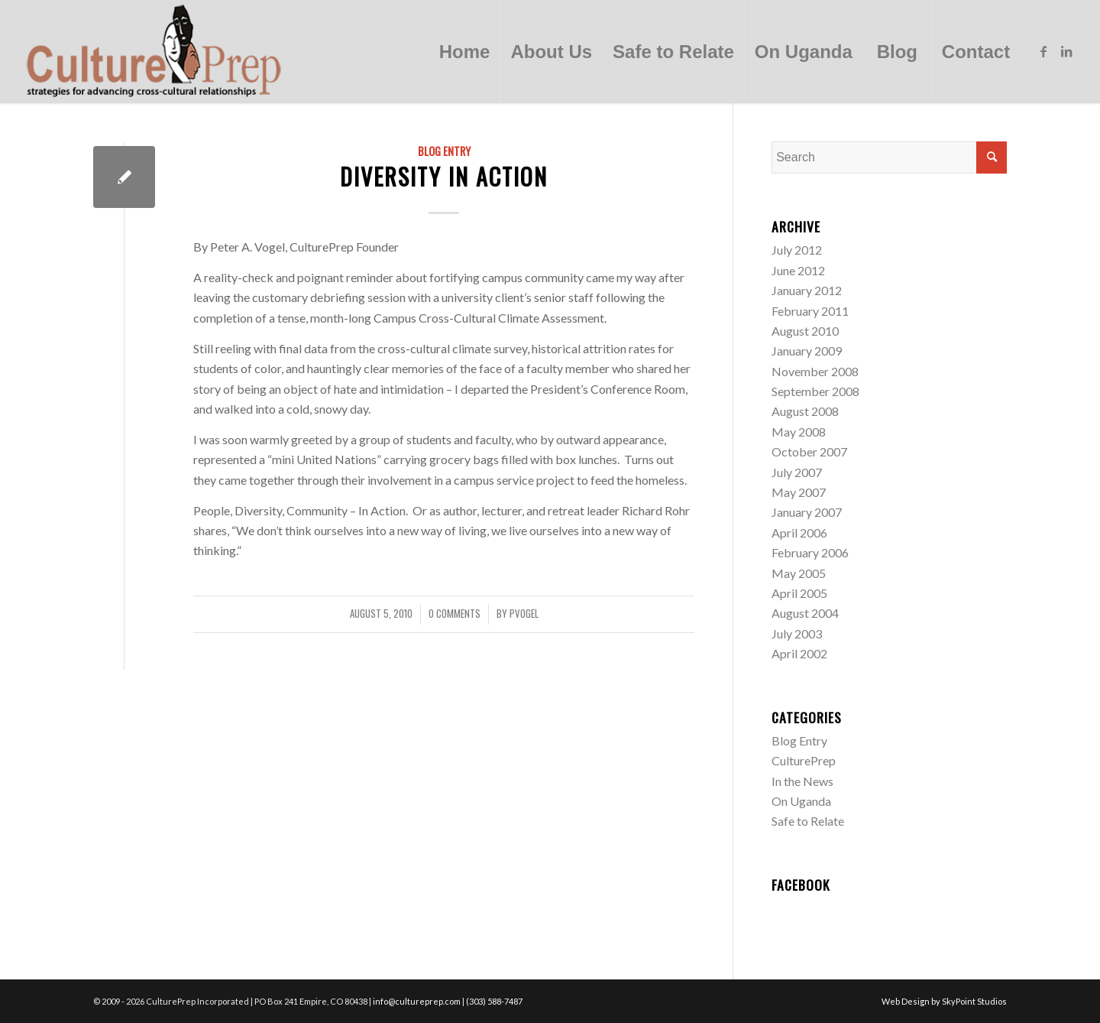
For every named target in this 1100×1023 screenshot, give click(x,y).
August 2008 (805, 411)
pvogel (524, 613)
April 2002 (799, 653)
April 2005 (799, 593)
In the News (802, 781)
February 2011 (810, 311)
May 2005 (799, 573)
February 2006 (810, 552)
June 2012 (798, 270)
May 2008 (799, 431)
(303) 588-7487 (494, 1001)
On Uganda (801, 801)
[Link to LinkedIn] (1066, 51)
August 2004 (805, 613)
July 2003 (797, 633)
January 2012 (807, 290)
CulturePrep (804, 760)
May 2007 (799, 492)
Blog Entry (444, 151)
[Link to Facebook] (1043, 51)
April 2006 (799, 532)
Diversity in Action (444, 176)
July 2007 (797, 472)
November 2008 (815, 371)
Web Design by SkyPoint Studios (944, 1001)
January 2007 (807, 512)
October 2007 (809, 451)
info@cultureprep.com (417, 1001)
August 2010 (805, 330)
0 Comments (454, 613)
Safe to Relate (808, 821)
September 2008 (815, 391)
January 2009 (807, 350)
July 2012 (797, 249)
